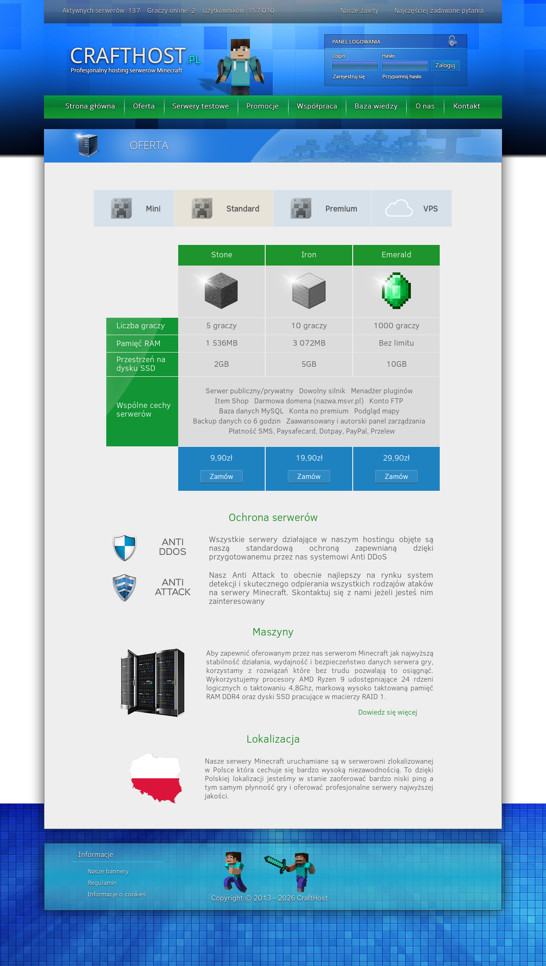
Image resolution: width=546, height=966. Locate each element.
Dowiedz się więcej (387, 712)
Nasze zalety (359, 10)
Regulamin (102, 882)
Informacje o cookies (116, 894)
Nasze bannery (108, 871)
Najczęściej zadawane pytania (439, 10)
